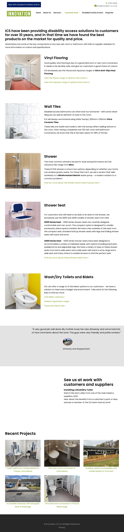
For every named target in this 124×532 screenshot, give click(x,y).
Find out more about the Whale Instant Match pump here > (72, 182)
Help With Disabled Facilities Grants (24, 4)
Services (63, 13)
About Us (49, 13)
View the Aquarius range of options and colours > (67, 82)
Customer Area (80, 13)
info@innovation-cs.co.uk (105, 6)
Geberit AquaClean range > (57, 301)
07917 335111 (111, 3)
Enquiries (67, 19)
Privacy (62, 527)
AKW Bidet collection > (55, 297)
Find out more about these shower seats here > (66, 257)
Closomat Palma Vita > (55, 305)
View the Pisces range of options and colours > (66, 78)
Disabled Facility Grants (47, 19)
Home (38, 13)
